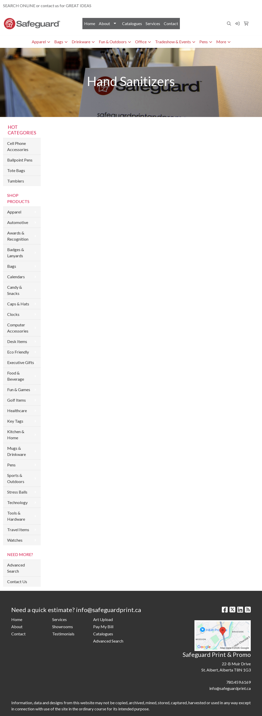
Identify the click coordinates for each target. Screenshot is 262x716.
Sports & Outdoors (15, 478)
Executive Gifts (20, 362)
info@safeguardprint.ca (235, 5)
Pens (203, 41)
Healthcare (17, 410)
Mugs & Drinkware (16, 451)
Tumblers (15, 180)
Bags (58, 41)
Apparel (39, 41)
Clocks (13, 314)
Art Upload (103, 619)
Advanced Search (16, 567)
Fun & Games (18, 389)
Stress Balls (17, 491)
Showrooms (62, 626)
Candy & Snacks (14, 290)
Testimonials (63, 633)
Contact (171, 23)
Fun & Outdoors (113, 41)
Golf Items (16, 400)
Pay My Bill (103, 626)
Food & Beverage (15, 375)
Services (153, 23)
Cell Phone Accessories (17, 146)
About (104, 23)
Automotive (17, 222)
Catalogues (132, 23)
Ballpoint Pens (19, 159)
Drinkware (81, 41)
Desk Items (17, 341)
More (221, 41)
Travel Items (18, 529)
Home (89, 23)
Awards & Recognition (17, 235)
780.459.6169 (199, 5)
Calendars (16, 276)
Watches (15, 540)
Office (141, 41)
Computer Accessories (17, 327)
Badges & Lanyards (15, 252)
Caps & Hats (18, 303)
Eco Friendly (18, 351)
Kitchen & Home (15, 434)
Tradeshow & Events (173, 41)
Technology (17, 502)
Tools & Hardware (16, 515)
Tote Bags (16, 170)
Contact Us (17, 581)
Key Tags (15, 421)
